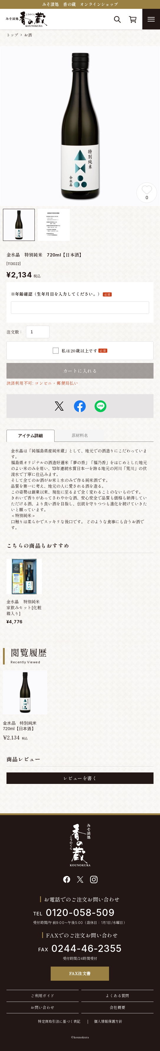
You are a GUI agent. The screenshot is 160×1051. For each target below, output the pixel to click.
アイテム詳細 (30, 435)
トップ (12, 35)
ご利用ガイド (42, 995)
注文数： (14, 331)
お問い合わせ (42, 1007)
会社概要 (118, 1007)
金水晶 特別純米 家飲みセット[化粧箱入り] (25, 607)
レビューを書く (80, 778)
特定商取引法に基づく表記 (59, 1021)
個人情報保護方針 (108, 1021)
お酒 (28, 35)
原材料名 (80, 435)
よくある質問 (117, 995)
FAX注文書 (80, 973)
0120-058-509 (73, 912)
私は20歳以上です (84, 351)
